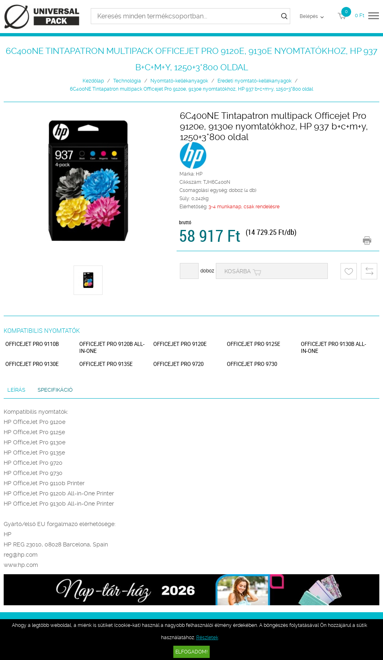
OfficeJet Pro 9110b (32, 344)
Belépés (309, 16)
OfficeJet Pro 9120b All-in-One (112, 348)
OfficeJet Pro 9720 (178, 364)
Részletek (207, 637)
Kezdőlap (93, 81)
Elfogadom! (191, 652)
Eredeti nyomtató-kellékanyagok (254, 81)
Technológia (127, 81)
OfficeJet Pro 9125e (253, 344)
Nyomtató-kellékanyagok (179, 81)
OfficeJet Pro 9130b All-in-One (333, 348)
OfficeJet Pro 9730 (252, 364)
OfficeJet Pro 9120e (179, 344)
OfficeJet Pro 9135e (105, 364)
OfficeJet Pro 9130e (31, 364)
